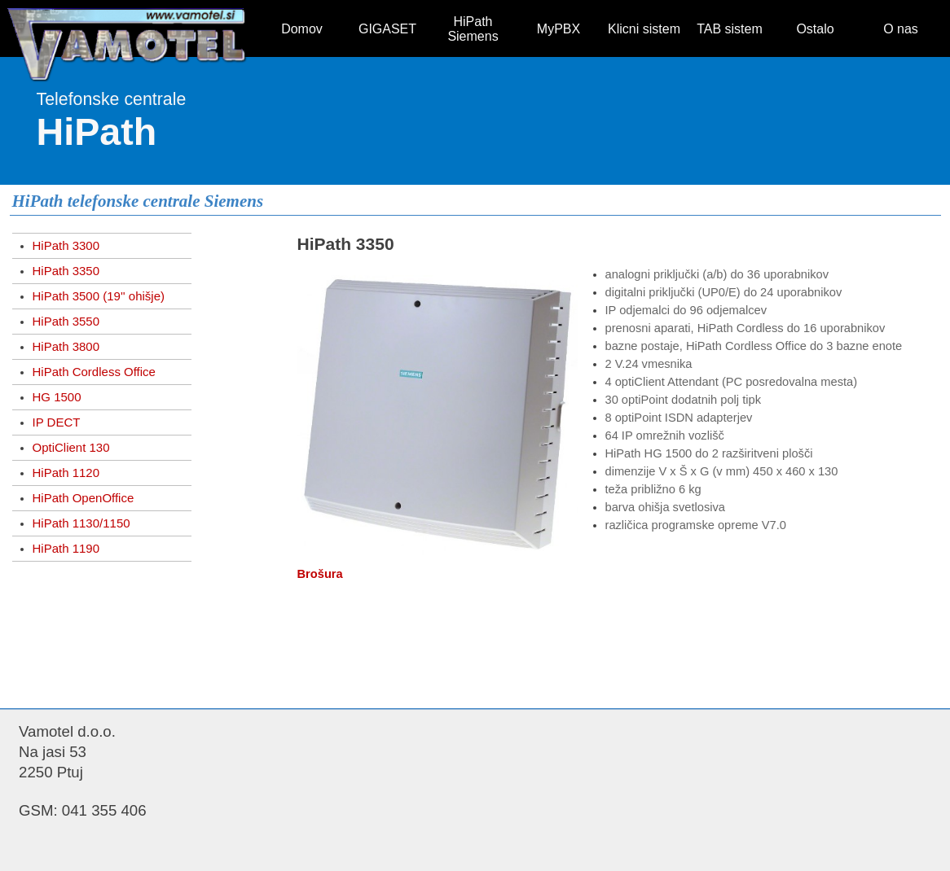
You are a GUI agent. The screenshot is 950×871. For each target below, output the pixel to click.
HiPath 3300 (66, 245)
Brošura (320, 573)
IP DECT (57, 422)
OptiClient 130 (71, 447)
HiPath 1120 (66, 472)
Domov (302, 29)
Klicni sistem (644, 29)
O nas (900, 29)
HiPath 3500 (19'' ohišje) (99, 296)
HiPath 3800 (66, 346)
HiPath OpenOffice (83, 498)
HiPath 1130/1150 (81, 523)
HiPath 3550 (66, 321)
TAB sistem (730, 29)
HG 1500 (57, 397)
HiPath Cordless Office (94, 372)
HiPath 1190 (66, 548)
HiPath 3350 (66, 271)
